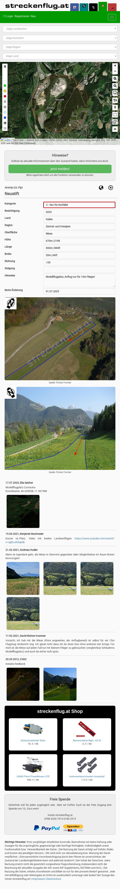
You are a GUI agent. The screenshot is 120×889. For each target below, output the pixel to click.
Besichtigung (12, 210)
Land (8, 217)
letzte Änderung (14, 290)
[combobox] (60, 29)
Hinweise (10, 275)
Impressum (38, 878)
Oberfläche (11, 232)
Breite (8, 253)
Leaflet (5, 140)
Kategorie (10, 203)
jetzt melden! (60, 169)
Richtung (10, 261)
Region (9, 225)
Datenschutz (54, 878)
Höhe (8, 239)
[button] (51, 111)
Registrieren (22, 16)
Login (8, 16)
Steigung (10, 268)
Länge (8, 246)
